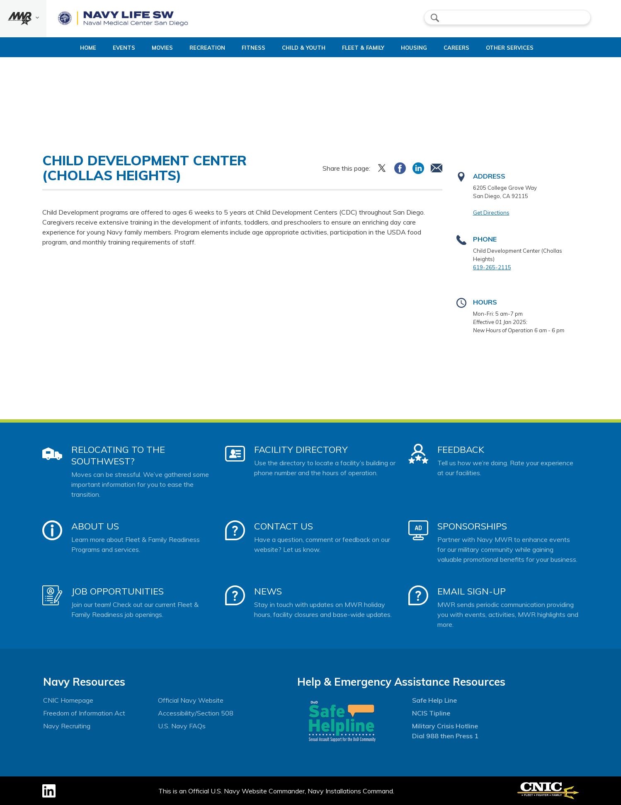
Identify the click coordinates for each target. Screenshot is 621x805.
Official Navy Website (190, 700)
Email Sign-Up (471, 591)
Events (106, 47)
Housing (425, 47)
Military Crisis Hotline (445, 726)
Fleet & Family (374, 47)
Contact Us (283, 526)
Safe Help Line (434, 700)
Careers (474, 47)
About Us (95, 526)
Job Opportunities (117, 591)
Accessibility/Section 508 (195, 713)
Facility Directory (301, 449)
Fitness (250, 47)
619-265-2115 (492, 267)
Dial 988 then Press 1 (445, 736)
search (435, 18)
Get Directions (491, 212)
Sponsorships (472, 526)
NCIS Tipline (431, 713)
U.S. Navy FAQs (182, 726)
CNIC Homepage (68, 700)
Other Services (527, 47)
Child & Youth (307, 47)
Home (64, 47)
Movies (144, 47)
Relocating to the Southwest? (118, 455)
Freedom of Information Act (84, 713)
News (268, 591)
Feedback (460, 449)
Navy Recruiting (66, 726)
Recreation (197, 47)
